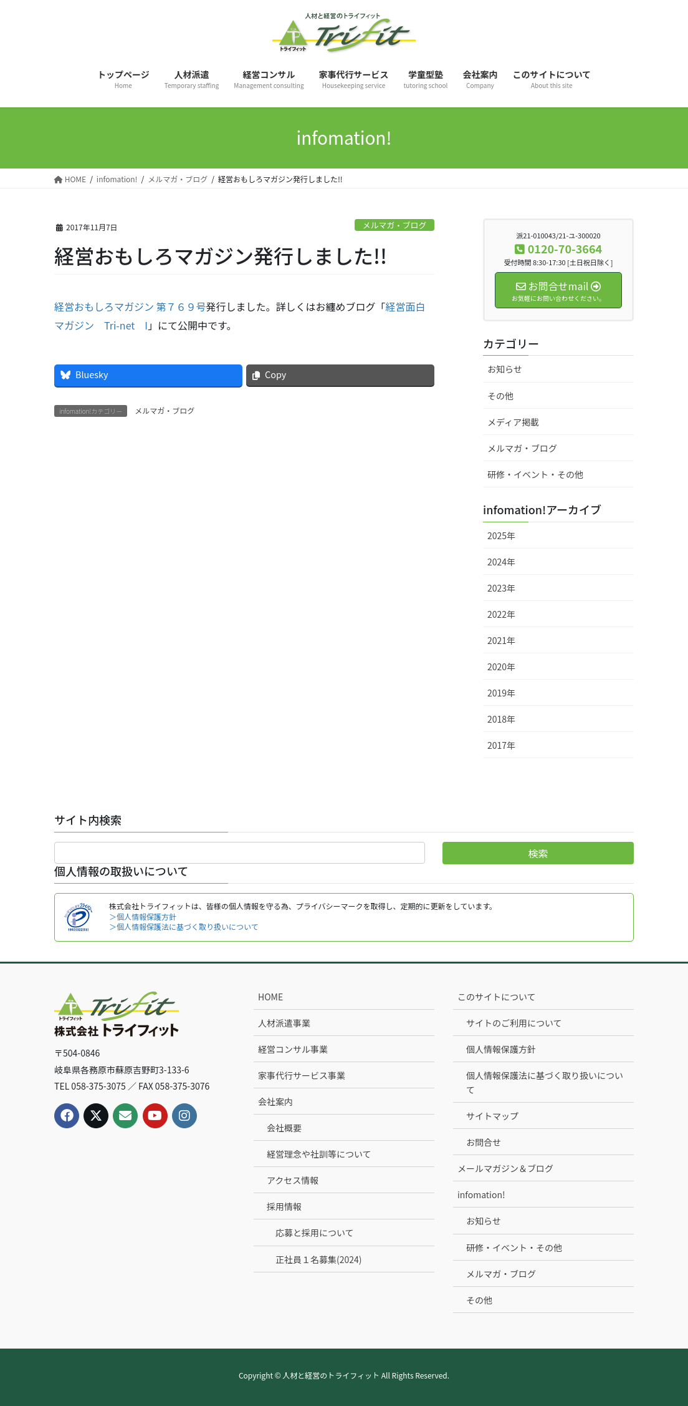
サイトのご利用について (514, 1023)
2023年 (501, 588)
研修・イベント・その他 (535, 474)
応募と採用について (314, 1232)
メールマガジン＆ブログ (505, 1168)
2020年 (501, 666)
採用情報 (284, 1206)
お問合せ (483, 1142)
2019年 (501, 692)
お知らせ (504, 369)
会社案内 (275, 1101)
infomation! (481, 1194)
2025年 (501, 535)
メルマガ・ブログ (394, 225)
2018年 (501, 719)
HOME (270, 996)
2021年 (501, 640)
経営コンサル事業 (293, 1049)
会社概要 (284, 1127)
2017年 (501, 745)
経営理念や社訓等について (319, 1154)
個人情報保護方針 (501, 1049)
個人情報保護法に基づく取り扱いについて (544, 1082)
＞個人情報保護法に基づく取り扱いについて (184, 926)
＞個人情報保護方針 (142, 916)
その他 (500, 395)
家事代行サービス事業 (301, 1075)
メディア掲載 (513, 422)
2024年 (501, 561)
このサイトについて (496, 996)
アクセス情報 (292, 1180)
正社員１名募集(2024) (318, 1259)
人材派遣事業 (284, 1023)
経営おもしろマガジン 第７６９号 (130, 306)
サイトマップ (492, 1116)
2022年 (501, 614)
